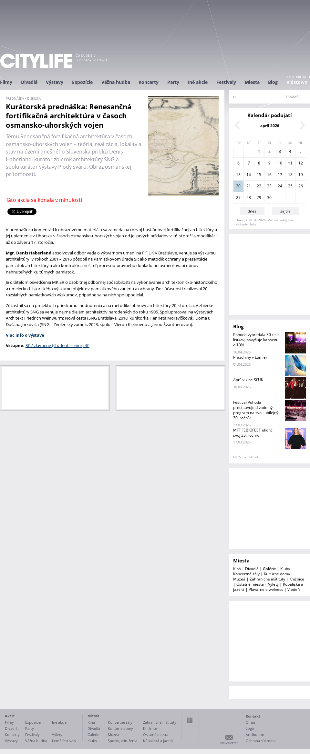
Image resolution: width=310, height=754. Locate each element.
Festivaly (226, 82)
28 (248, 197)
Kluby (285, 568)
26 (300, 186)
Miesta (252, 82)
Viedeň (293, 589)
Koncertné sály (246, 574)
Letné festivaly (64, 740)
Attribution (255, 734)
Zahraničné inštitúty (267, 579)
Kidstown (296, 82)
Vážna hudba (115, 82)
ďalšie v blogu (245, 456)
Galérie (269, 568)
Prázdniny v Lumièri (250, 357)
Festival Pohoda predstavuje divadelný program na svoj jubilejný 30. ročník (255, 410)
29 (259, 197)
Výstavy (54, 82)
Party (173, 82)
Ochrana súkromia (261, 740)
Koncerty (149, 82)
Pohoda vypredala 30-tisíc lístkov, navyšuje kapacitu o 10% (256, 340)
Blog (273, 82)
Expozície (82, 82)
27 (238, 197)
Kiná (237, 568)
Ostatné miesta (250, 584)
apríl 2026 (269, 125)
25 (290, 186)
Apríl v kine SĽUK (248, 379)
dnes (252, 211)
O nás (250, 722)
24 (280, 186)
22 (259, 186)
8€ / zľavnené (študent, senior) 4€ (57, 345)
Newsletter (229, 742)
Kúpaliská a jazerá (158, 740)
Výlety (273, 584)
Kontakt (253, 716)
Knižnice (296, 579)
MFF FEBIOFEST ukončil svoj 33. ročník (253, 432)
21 (248, 186)
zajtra (285, 211)
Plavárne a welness (266, 589)
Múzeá (239, 579)
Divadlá (29, 82)
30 (269, 197)
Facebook (189, 720)
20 (238, 186)
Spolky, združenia (122, 740)
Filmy (6, 82)
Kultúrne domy (277, 574)
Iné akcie (198, 82)
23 (269, 186)
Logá (250, 728)
